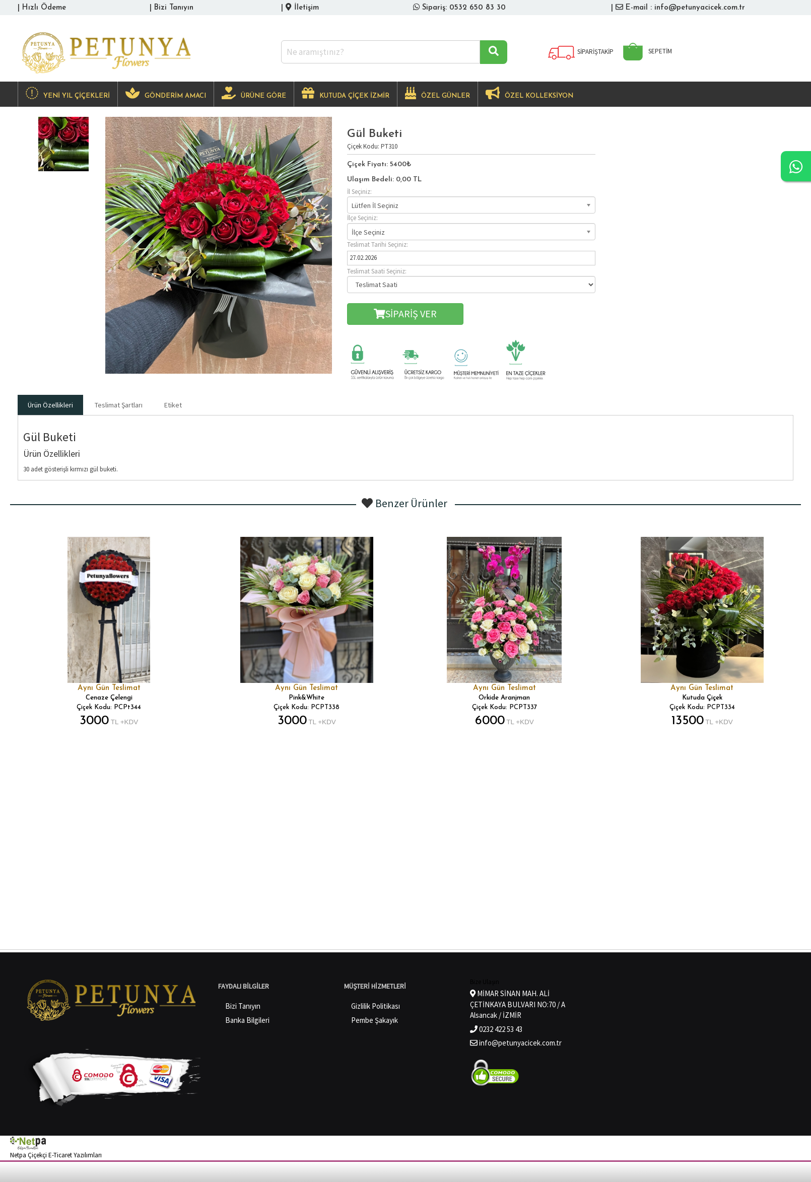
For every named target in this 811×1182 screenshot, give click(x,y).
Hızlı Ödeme (44, 8)
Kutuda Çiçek (702, 697)
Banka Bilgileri (247, 1020)
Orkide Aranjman (504, 697)
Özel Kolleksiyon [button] (529, 93)
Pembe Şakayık (374, 1020)
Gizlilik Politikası (375, 1006)
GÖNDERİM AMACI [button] (165, 93)
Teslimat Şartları (119, 404)
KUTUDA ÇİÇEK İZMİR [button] (345, 93)
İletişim (306, 8)
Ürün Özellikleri (50, 404)
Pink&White (306, 697)
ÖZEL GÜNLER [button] (437, 93)
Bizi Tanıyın (173, 8)
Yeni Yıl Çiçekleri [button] (68, 93)
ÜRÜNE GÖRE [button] (254, 93)
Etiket (173, 404)
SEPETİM (645, 51)
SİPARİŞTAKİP (581, 51)
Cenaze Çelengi (109, 697)
